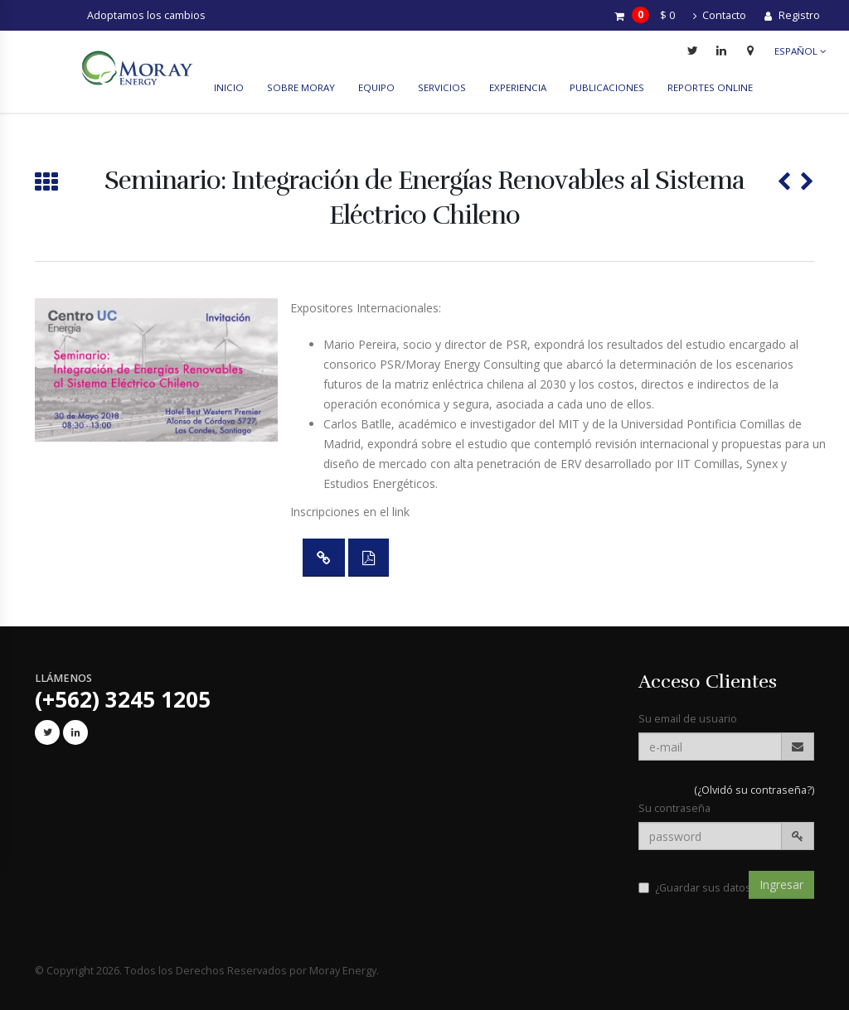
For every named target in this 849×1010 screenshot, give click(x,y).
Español (800, 51)
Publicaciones (607, 87)
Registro (792, 15)
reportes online (710, 87)
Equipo (376, 87)
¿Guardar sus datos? (697, 888)
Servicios (442, 87)
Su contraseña (674, 808)
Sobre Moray (301, 87)
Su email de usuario (687, 719)
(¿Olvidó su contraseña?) (754, 790)
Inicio (229, 87)
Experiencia (517, 87)
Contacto (719, 15)
